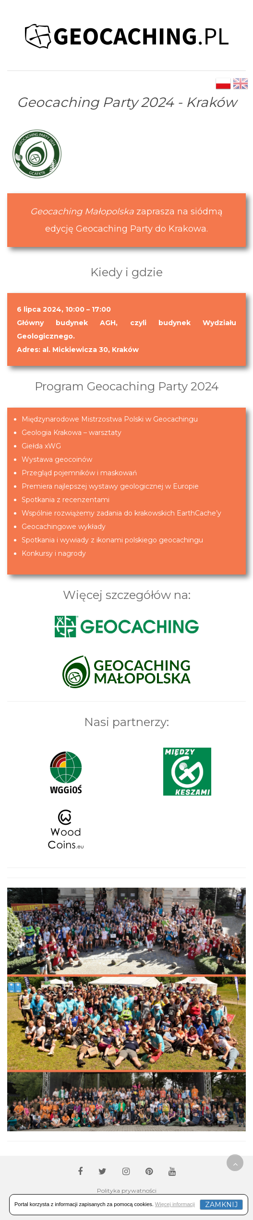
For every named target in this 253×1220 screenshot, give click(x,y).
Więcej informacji (175, 1204)
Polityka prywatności (127, 1190)
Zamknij (221, 1204)
